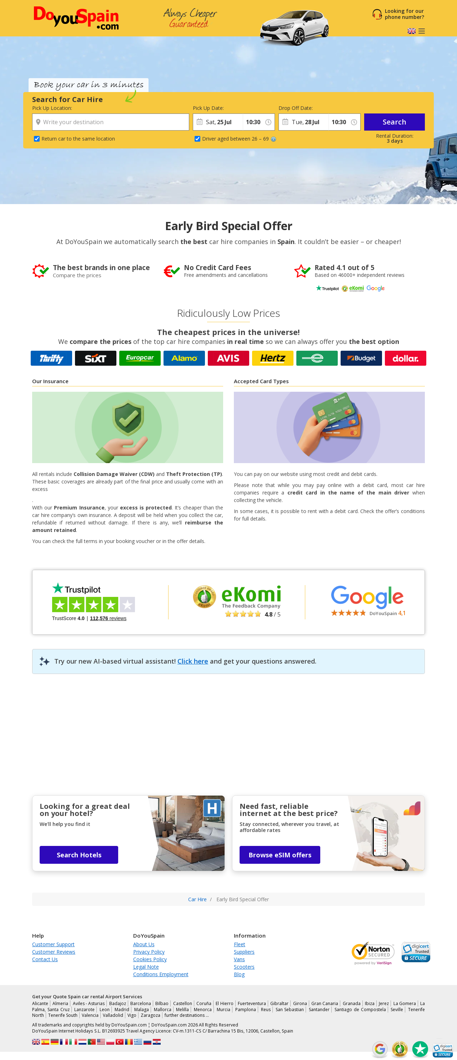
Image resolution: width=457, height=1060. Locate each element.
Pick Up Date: (208, 108)
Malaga (141, 1009)
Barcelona (140, 1003)
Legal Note (146, 966)
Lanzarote (84, 1009)
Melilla (182, 1009)
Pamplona (245, 1009)
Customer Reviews (53, 951)
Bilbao (162, 1003)
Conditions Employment (161, 974)
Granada (352, 1003)
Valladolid (113, 1015)
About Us (144, 944)
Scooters (244, 966)
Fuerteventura (252, 1003)
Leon (105, 1009)
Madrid (122, 1009)
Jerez (384, 1003)
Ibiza (370, 1003)
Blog (239, 974)
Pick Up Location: (52, 108)
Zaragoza (150, 1015)
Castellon (182, 1003)
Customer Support (53, 944)
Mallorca (162, 1009)
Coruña (203, 1003)
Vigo (131, 1015)
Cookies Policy (150, 959)
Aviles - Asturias (89, 1003)
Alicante (40, 1003)
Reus (266, 1009)
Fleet (239, 944)
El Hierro (224, 1003)
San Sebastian (290, 1009)
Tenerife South (62, 1015)
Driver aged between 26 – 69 (239, 138)
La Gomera (404, 1003)
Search (394, 122)
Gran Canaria (324, 1003)
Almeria (60, 1003)
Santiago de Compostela (360, 1009)
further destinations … (187, 1015)
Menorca (203, 1009)
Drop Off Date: (295, 108)
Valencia (90, 1015)
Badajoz (117, 1003)
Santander (319, 1009)
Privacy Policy (149, 951)
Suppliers (244, 951)
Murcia (223, 1009)
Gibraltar (279, 1003)
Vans (239, 959)
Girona (300, 1003)
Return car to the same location (78, 138)
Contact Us (45, 959)
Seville (397, 1009)
